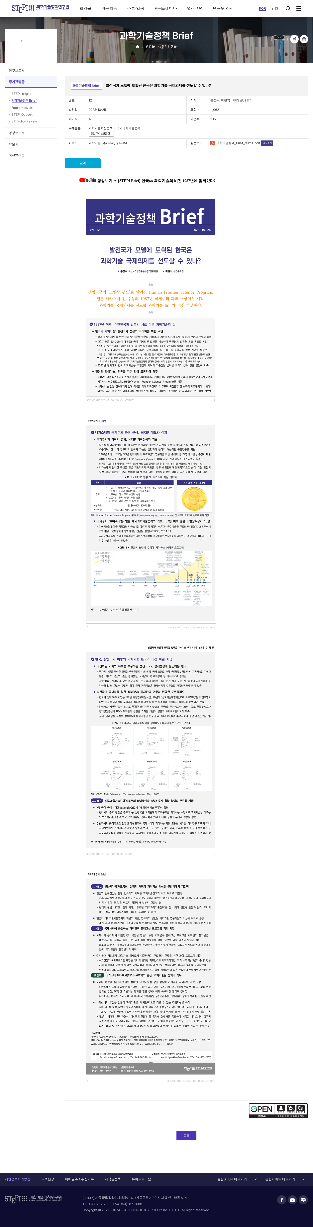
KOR (262, 8)
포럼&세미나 (165, 8)
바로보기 (267, 143)
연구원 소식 (223, 8)
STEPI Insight (21, 94)
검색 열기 (288, 8)
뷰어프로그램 (141, 1179)
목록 (186, 1136)
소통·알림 (135, 8)
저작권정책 (113, 1179)
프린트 (304, 39)
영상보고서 (17, 133)
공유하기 (294, 39)
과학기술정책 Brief (24, 100)
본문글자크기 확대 (284, 39)
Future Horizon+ (23, 108)
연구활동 (109, 8)
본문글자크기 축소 (275, 39)
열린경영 (195, 8)
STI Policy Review (24, 121)
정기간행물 (17, 82)
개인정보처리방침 (17, 1179)
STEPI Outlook (22, 114)
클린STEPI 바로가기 (232, 1177)
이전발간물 (17, 155)
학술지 (13, 144)
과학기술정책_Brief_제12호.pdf (238, 143)
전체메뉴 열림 (298, 8)
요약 (82, 163)
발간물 (85, 8)
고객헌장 (47, 1179)
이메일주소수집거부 (79, 1179)
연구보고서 (17, 71)
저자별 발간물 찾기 (242, 100)
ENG (274, 8)
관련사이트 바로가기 (280, 1177)
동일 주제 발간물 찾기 (101, 133)
